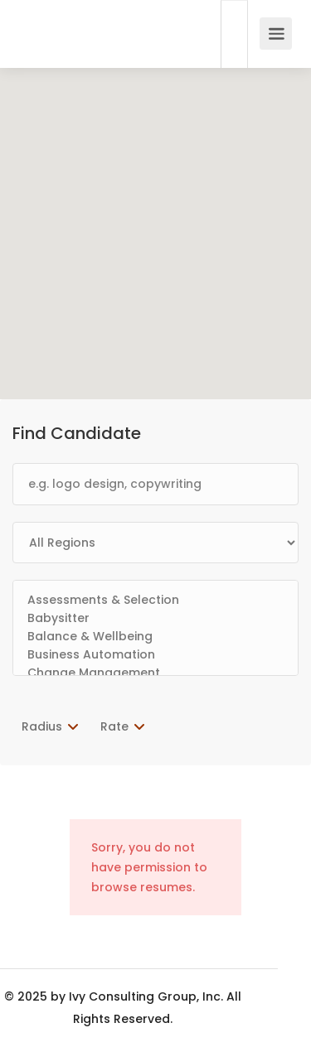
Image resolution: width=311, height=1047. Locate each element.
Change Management (155, 673)
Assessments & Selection (155, 600)
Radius (42, 726)
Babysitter (155, 619)
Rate (114, 726)
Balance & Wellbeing (155, 637)
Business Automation (155, 655)
